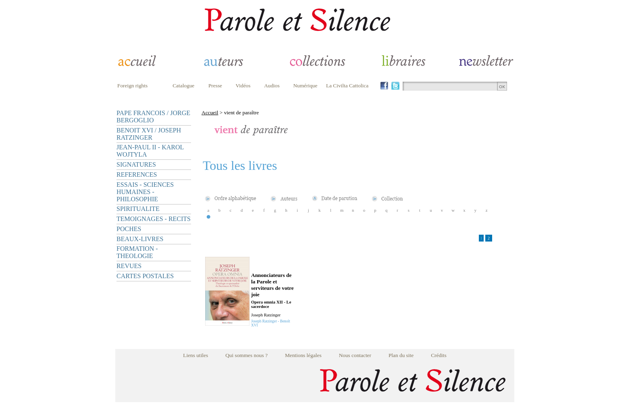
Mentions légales (303, 355)
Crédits (439, 355)
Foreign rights (132, 86)
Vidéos (243, 86)
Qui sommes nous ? (246, 355)
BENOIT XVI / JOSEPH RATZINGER (148, 134)
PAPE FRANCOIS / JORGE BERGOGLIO (153, 116)
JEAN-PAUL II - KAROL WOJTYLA (150, 151)
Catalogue (183, 86)
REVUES (128, 265)
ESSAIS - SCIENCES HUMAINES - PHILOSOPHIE (145, 191)
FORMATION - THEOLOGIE (137, 252)
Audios (272, 86)
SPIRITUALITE (138, 208)
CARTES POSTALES (145, 276)
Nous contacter (355, 355)
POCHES (128, 228)
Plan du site (401, 355)
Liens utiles (195, 355)
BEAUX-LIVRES (139, 238)
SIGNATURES (136, 164)
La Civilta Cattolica (347, 86)
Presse (215, 86)
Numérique (305, 86)
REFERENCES (136, 174)
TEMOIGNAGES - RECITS (153, 218)
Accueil (210, 112)
